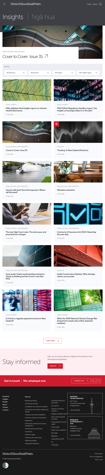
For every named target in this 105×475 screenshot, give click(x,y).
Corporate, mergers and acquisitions (35, 417)
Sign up (55, 366)
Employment (28, 420)
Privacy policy (99, 453)
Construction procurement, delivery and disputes (36, 410)
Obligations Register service (59, 414)
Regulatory (54, 436)
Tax (52, 442)
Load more (52, 341)
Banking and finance (31, 400)
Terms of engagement (96, 456)
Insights (5, 399)
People (5, 402)
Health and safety (30, 434)
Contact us (81, 381)
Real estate (54, 433)
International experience (32, 443)
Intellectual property (31, 440)
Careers (5, 407)
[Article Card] (26, 99)
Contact (5, 410)
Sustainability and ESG (57, 439)
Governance (28, 431)
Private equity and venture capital (58, 423)
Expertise (5, 396)
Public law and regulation (58, 430)
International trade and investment (58, 402)
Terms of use (99, 459)
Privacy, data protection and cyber (58, 418)
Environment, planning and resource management (35, 425)
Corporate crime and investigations (35, 414)
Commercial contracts (31, 403)
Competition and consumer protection (36, 406)
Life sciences (55, 406)
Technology (54, 445)
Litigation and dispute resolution (57, 410)
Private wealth (55, 427)
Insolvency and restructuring (33, 437)
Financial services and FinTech (33, 428)
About (4, 405)
